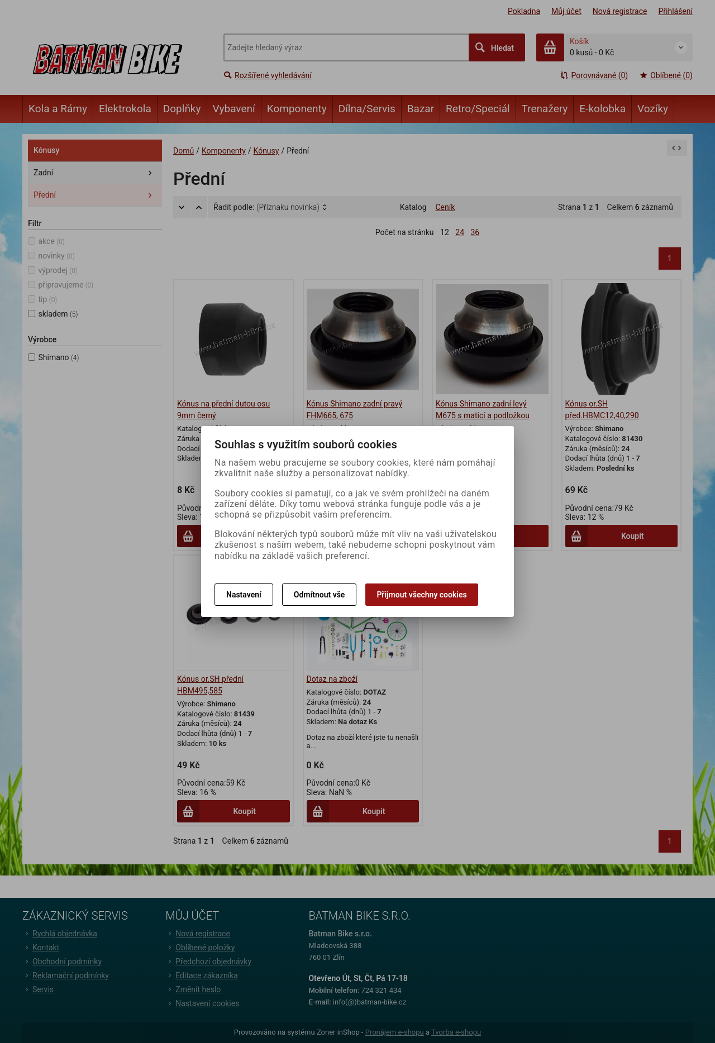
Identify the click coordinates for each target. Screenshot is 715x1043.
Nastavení (243, 594)
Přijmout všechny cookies (421, 594)
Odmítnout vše (319, 594)
